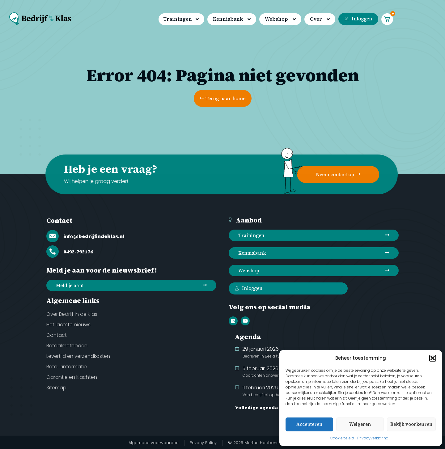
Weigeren (360, 424)
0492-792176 (78, 251)
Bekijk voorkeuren (411, 424)
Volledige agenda (256, 407)
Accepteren (309, 424)
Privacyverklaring (372, 438)
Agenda (248, 336)
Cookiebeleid (342, 438)
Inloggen (358, 18)
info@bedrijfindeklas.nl (93, 236)
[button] (433, 358)
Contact (59, 220)
